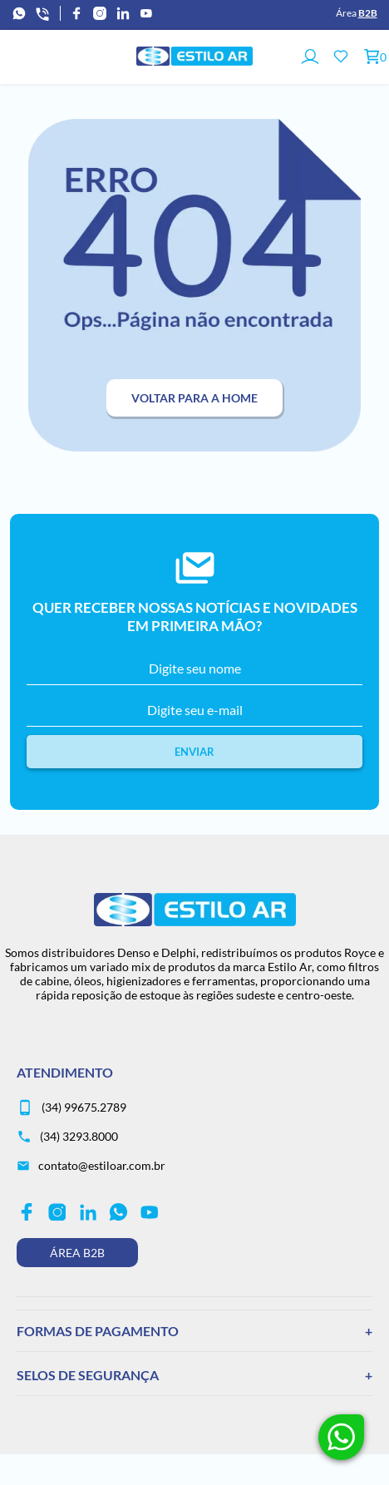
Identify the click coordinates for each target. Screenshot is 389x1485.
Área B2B (77, 1253)
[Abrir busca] (53, 57)
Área (356, 13)
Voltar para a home (194, 398)
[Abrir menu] (19, 57)
